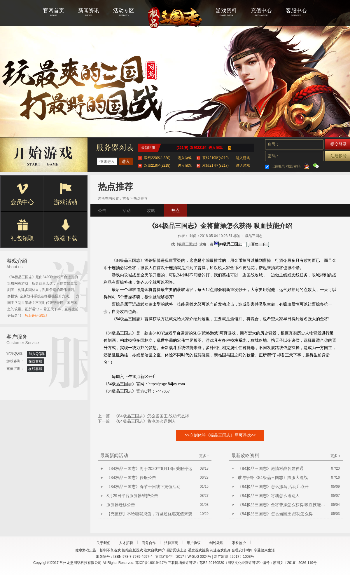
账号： (273, 144)
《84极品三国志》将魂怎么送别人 (145, 421)
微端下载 (65, 230)
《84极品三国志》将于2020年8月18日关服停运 (149, 468)
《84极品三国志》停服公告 (131, 477)
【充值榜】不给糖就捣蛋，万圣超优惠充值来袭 (149, 513)
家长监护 (239, 543)
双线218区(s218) (168, 165)
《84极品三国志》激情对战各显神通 (271, 468)
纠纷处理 (216, 543)
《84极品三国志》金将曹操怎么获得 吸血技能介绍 (281, 504)
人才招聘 (126, 543)
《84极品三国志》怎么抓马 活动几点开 (273, 486)
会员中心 (22, 194)
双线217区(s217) (226, 165)
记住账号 (278, 166)
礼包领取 (22, 230)
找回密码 (293, 166)
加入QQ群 (37, 354)
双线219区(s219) (226, 158)
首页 (126, 198)
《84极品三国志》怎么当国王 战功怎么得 (151, 416)
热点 (176, 210)
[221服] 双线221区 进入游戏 (199, 148)
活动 (127, 210)
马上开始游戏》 (36, 315)
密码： (273, 156)
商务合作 (149, 543)
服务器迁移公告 (120, 504)
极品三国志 (175, 17)
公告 (102, 210)
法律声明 (171, 543)
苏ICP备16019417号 (151, 563)
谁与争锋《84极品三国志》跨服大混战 (273, 477)
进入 (126, 161)
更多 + (204, 456)
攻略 (151, 210)
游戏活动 (65, 194)
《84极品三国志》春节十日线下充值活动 (143, 486)
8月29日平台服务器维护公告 (132, 495)
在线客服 (35, 361)
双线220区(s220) (168, 158)
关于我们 (104, 543)
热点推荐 (141, 198)
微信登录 (316, 166)
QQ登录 (306, 166)
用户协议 (194, 543)
